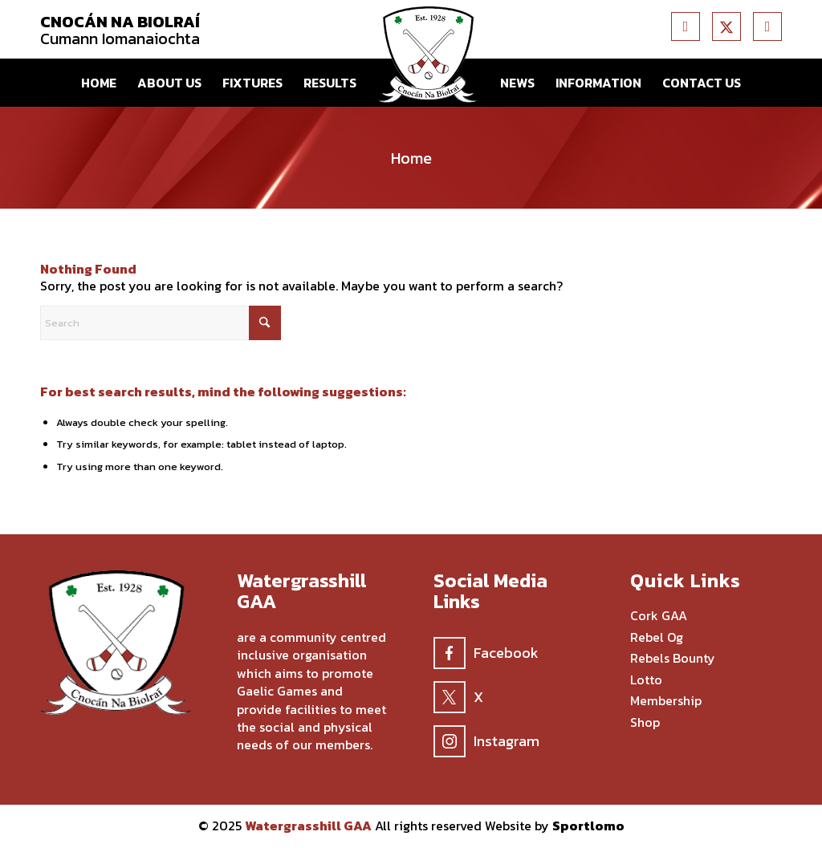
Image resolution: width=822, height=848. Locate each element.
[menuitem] (99, 83)
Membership (666, 701)
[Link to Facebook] (685, 26)
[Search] (160, 323)
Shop (645, 723)
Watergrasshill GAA (308, 825)
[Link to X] (726, 26)
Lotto (646, 680)
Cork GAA (658, 616)
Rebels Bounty (672, 658)
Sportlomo (588, 825)
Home (411, 158)
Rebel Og (656, 638)
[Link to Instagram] (767, 26)
